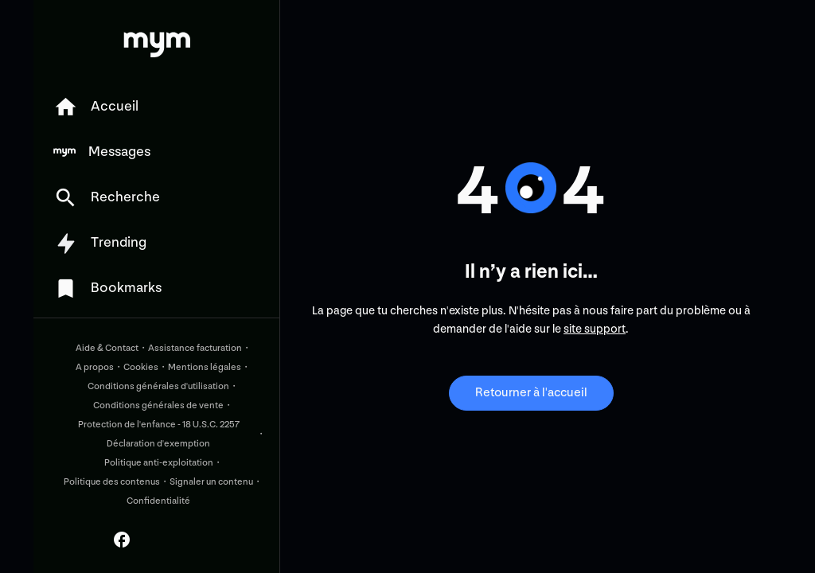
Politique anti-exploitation (158, 463)
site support (594, 329)
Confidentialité (158, 501)
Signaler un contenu (211, 482)
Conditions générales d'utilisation (158, 386)
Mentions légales (204, 367)
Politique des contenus (112, 482)
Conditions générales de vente (158, 405)
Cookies (140, 367)
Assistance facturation (195, 348)
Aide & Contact (107, 348)
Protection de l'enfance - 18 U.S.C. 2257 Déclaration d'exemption (159, 434)
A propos (95, 367)
